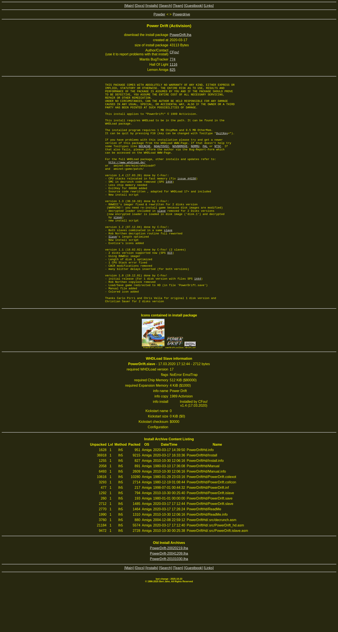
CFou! (174, 52)
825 (172, 70)
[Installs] (152, 6)
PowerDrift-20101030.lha (169, 603)
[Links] (209, 6)
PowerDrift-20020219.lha (169, 592)
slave (161, 236)
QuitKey (222, 143)
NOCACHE (145, 159)
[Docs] (139, 6)
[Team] (178, 6)
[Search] (165, 6)
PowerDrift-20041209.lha (169, 597)
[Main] (129, 6)
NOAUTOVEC (161, 159)
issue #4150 (186, 198)
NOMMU (195, 159)
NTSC (217, 159)
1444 (169, 202)
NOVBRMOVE (180, 159)
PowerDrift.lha (180, 35)
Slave (112, 267)
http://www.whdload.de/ (127, 178)
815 (169, 287)
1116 (173, 64)
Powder (159, 14)
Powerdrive (181, 14)
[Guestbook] (193, 6)
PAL (205, 159)
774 (172, 59)
